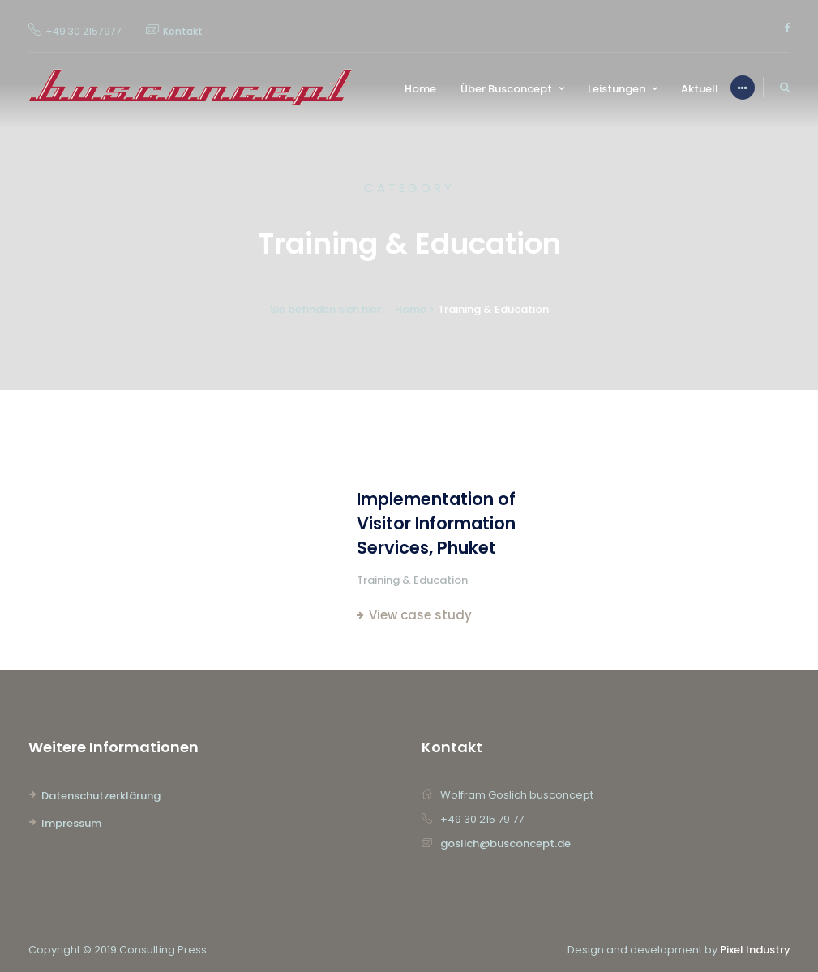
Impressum (71, 823)
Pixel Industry (755, 949)
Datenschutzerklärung (101, 795)
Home (420, 88)
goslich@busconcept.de (505, 843)
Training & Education (412, 580)
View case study (420, 614)
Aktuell (699, 88)
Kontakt (183, 31)
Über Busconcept (506, 88)
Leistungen (616, 88)
